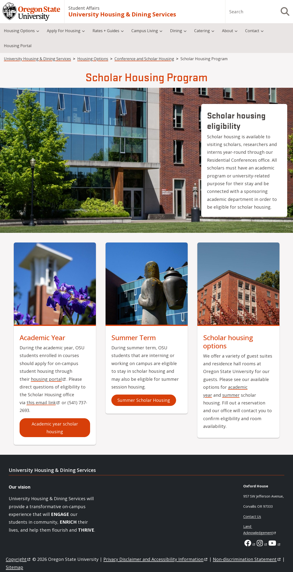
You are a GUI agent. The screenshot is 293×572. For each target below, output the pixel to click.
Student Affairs (84, 8)
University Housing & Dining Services (122, 14)
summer (231, 395)
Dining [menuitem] (176, 30)
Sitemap (14, 567)
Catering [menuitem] (202, 30)
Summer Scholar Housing (143, 400)
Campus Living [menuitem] (144, 30)
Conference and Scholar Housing (144, 58)
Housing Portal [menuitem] (17, 45)
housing (48, 379)
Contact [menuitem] (252, 30)
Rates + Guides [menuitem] (106, 30)
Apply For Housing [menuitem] (63, 30)
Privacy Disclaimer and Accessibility (155, 559)
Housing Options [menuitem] (19, 30)
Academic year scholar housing (55, 427)
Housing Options (92, 58)
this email (43, 402)
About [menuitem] (227, 30)
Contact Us (252, 516)
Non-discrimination (247, 559)
